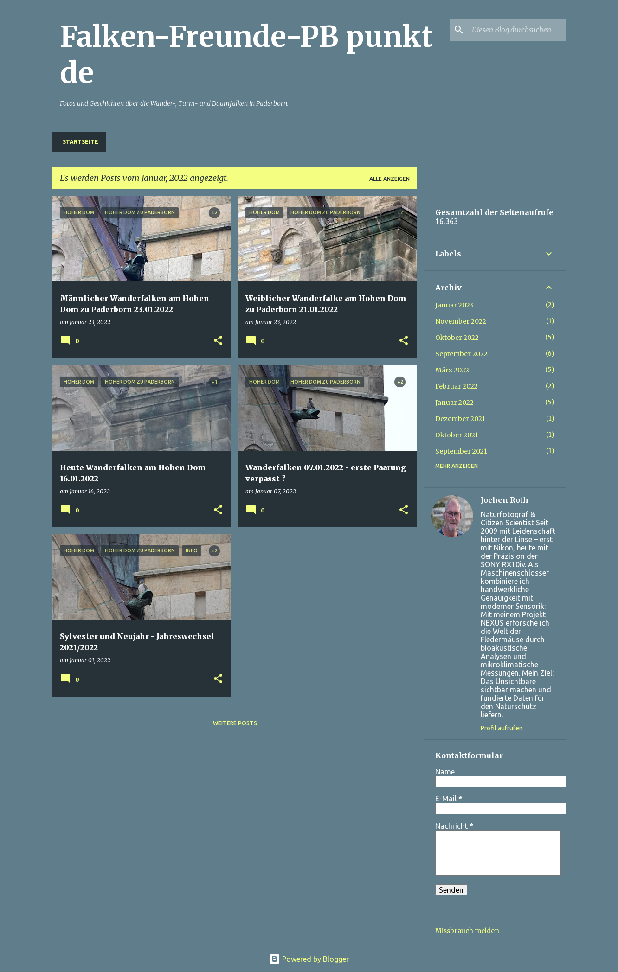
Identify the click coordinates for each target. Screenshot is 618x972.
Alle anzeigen (389, 179)
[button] (218, 341)
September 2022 (461, 354)
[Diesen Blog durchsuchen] (517, 30)
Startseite (80, 142)
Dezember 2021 (460, 419)
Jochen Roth (504, 500)
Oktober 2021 (456, 435)
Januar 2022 (454, 402)
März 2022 (452, 370)
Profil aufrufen (502, 728)
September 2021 (461, 451)
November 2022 (460, 321)
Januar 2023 (454, 305)
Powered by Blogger (309, 959)
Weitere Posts (235, 723)
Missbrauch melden (467, 931)
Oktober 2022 (457, 337)
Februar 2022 (456, 386)
